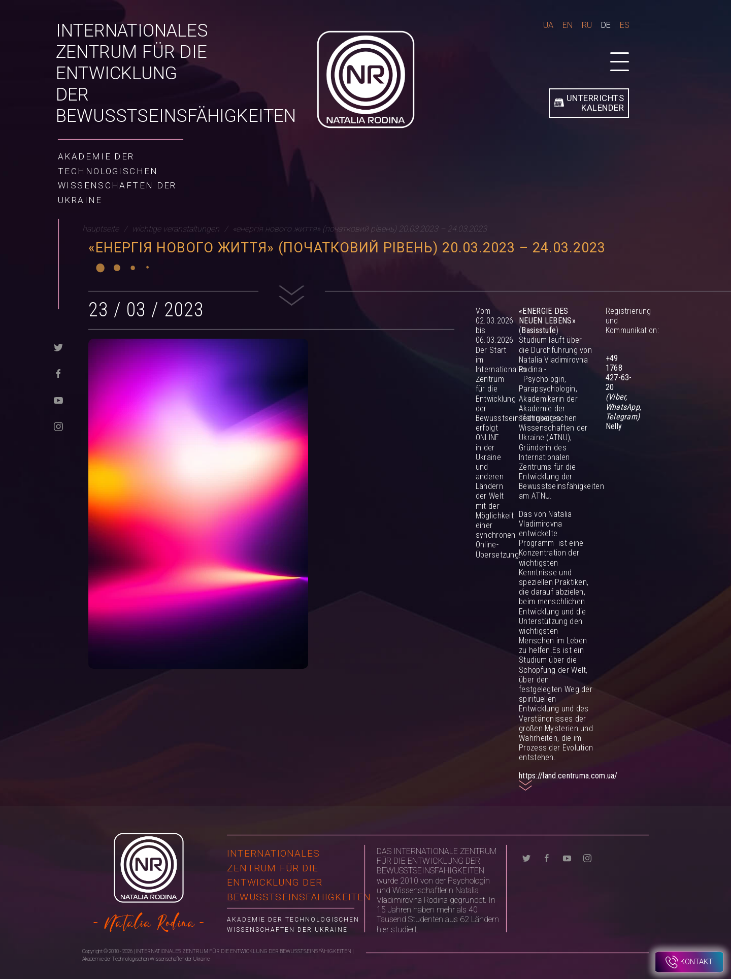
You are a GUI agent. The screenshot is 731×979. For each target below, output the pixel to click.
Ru (587, 25)
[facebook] (58, 373)
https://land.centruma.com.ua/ (568, 775)
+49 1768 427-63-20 (619, 373)
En (567, 25)
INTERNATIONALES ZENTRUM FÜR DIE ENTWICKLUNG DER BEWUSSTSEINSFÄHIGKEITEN (176, 73)
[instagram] (58, 426)
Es (624, 25)
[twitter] (58, 346)
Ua (548, 25)
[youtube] (58, 399)
